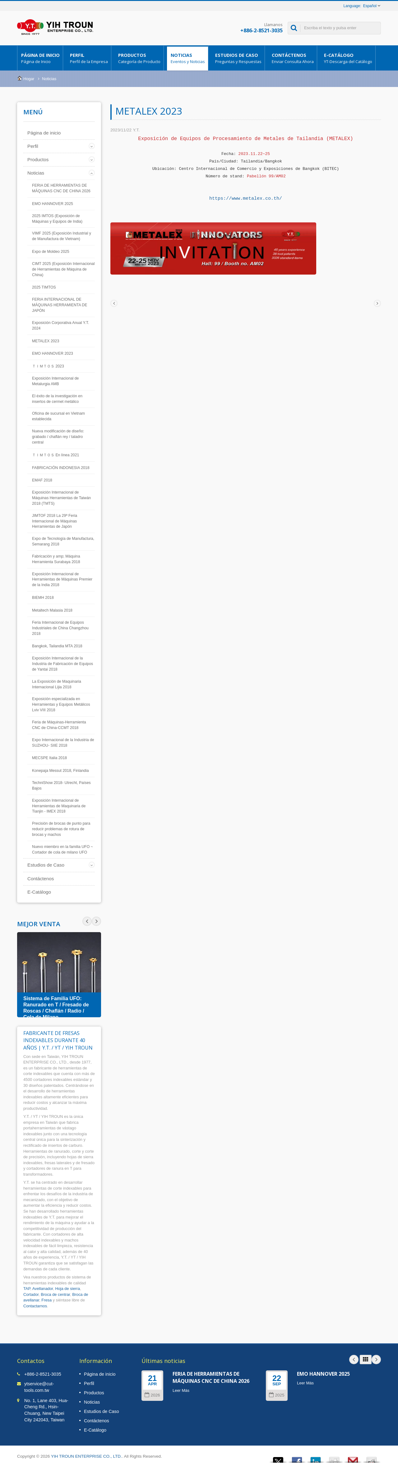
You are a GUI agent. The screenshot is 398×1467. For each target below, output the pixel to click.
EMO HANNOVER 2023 (52, 353)
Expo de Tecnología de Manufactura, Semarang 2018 (63, 541)
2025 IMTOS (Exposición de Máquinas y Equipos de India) (57, 219)
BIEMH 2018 (43, 597)
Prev (96, 921)
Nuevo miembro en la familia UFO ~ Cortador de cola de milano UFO (62, 849)
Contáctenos (292, 58)
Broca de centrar (55, 1294)
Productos (139, 58)
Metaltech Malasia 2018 (52, 610)
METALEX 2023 (45, 341)
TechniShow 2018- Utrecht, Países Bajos (61, 785)
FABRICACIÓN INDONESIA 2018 (61, 468)
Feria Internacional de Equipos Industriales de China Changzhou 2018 (60, 628)
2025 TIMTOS (44, 287)
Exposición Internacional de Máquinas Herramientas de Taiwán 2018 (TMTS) (61, 498)
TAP (26, 1288)
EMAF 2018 (42, 480)
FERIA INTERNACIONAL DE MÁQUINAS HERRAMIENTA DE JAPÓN (59, 305)
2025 (276, 1395)
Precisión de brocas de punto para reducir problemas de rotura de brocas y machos (61, 829)
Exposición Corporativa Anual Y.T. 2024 (60, 325)
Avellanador (42, 1288)
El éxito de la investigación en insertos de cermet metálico (57, 399)
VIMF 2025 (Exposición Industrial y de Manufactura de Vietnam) (61, 236)
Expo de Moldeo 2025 (50, 251)
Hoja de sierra (67, 1288)
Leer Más (181, 1390)
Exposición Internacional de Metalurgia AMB (55, 381)
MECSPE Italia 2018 (49, 758)
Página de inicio (40, 58)
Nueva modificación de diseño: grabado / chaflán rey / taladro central (58, 436)
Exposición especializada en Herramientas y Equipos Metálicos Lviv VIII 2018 (61, 704)
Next (87, 921)
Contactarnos (35, 1306)
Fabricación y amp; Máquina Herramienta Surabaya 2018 (56, 559)
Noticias (187, 58)
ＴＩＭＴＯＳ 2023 (48, 366)
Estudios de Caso (238, 58)
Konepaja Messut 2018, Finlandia (60, 770)
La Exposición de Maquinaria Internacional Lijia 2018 (56, 684)
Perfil (88, 58)
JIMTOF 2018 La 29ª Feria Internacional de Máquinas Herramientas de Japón (54, 521)
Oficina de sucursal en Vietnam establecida (58, 416)
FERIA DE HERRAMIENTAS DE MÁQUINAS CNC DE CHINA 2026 (61, 188)
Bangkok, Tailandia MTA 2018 (57, 646)
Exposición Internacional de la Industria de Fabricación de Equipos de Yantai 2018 (62, 664)
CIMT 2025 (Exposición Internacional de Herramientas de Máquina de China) (63, 269)
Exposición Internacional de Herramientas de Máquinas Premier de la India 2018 (62, 579)
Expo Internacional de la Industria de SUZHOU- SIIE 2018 (63, 743)
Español (370, 6)
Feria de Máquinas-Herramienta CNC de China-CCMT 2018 (59, 725)
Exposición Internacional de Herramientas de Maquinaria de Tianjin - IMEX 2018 (59, 806)
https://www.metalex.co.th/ (245, 198)
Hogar (28, 78)
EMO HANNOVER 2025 (52, 204)
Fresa (46, 1300)
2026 (152, 1395)
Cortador (31, 1294)
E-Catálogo (347, 58)
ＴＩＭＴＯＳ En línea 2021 (55, 455)
